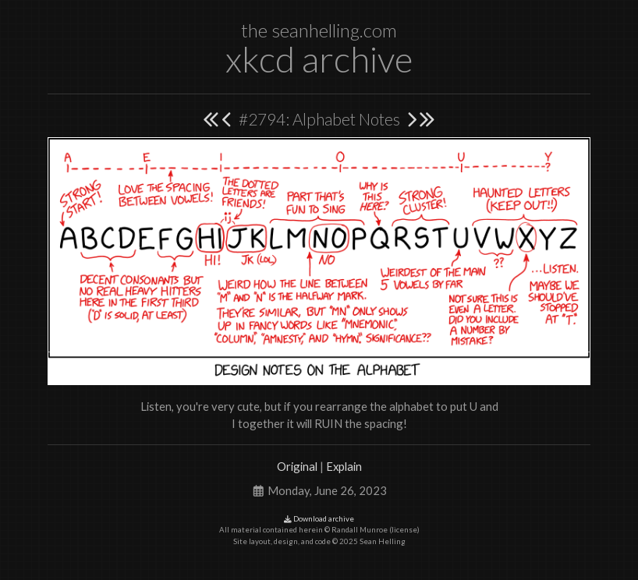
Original (297, 466)
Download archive (319, 519)
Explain (344, 466)
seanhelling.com (334, 30)
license (404, 529)
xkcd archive (319, 58)
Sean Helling (383, 541)
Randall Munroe (359, 529)
